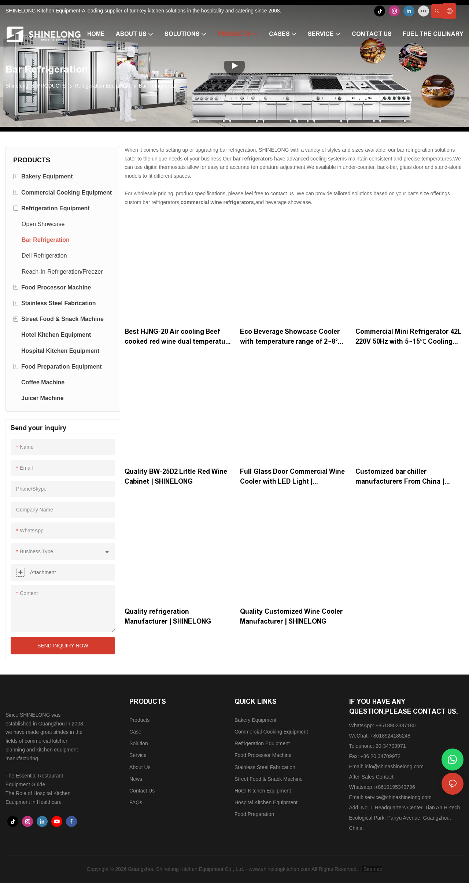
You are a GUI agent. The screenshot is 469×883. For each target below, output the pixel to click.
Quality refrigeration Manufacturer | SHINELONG (168, 616)
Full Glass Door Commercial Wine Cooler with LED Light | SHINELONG (292, 477)
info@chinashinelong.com (394, 766)
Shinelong (16, 86)
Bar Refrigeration (158, 86)
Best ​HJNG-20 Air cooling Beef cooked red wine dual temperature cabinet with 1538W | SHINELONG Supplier (178, 337)
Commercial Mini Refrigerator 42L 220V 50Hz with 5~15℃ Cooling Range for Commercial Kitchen (408, 337)
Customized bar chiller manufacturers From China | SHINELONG (399, 477)
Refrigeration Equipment (102, 86)
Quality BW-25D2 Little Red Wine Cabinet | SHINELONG (176, 476)
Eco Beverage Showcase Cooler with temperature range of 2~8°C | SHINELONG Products (293, 337)
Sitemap (372, 869)
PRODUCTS (51, 86)
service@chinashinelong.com (398, 797)
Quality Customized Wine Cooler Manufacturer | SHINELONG (291, 616)
